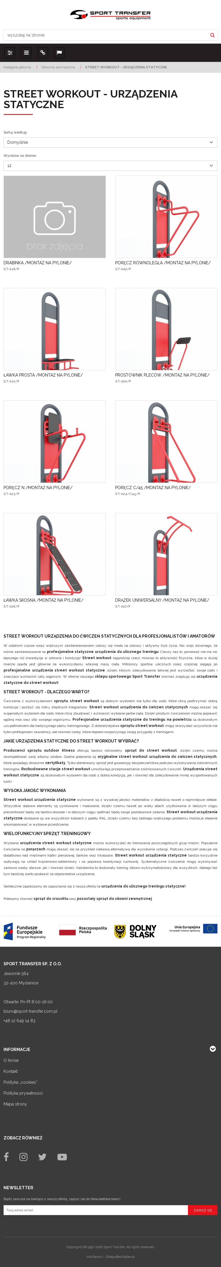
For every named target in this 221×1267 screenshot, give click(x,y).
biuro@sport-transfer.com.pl (30, 1011)
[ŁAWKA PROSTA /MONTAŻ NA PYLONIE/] (43, 375)
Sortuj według (15, 132)
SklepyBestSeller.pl (120, 1257)
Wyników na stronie (20, 156)
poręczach (35, 849)
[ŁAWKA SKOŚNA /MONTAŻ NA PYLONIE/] (43, 600)
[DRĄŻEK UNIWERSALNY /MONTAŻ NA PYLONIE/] (162, 600)
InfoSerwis (95, 1257)
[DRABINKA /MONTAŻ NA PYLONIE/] (38, 262)
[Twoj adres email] (96, 1210)
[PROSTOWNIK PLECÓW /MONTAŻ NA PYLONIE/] (162, 375)
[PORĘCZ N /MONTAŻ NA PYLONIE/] (38, 487)
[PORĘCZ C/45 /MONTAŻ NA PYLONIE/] (153, 487)
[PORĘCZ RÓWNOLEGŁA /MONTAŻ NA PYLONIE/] (163, 262)
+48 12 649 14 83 (19, 1020)
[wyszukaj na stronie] (105, 35)
